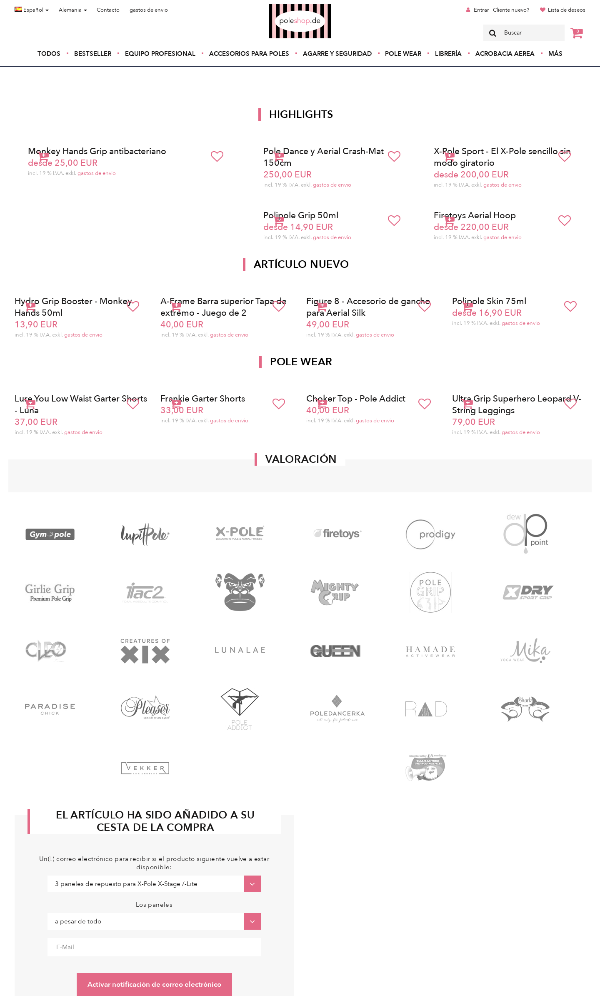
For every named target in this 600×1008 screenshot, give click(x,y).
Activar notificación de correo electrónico (154, 984)
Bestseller (92, 54)
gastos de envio (149, 10)
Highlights (301, 114)
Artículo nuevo (301, 264)
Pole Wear (403, 54)
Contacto (108, 10)
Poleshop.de (280, 7)
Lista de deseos (566, 10)
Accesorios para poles (249, 54)
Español (32, 10)
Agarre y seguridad (337, 54)
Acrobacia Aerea (505, 54)
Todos (49, 54)
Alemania (73, 10)
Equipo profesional (160, 54)
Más (555, 54)
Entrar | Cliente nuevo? (501, 10)
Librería (448, 54)
